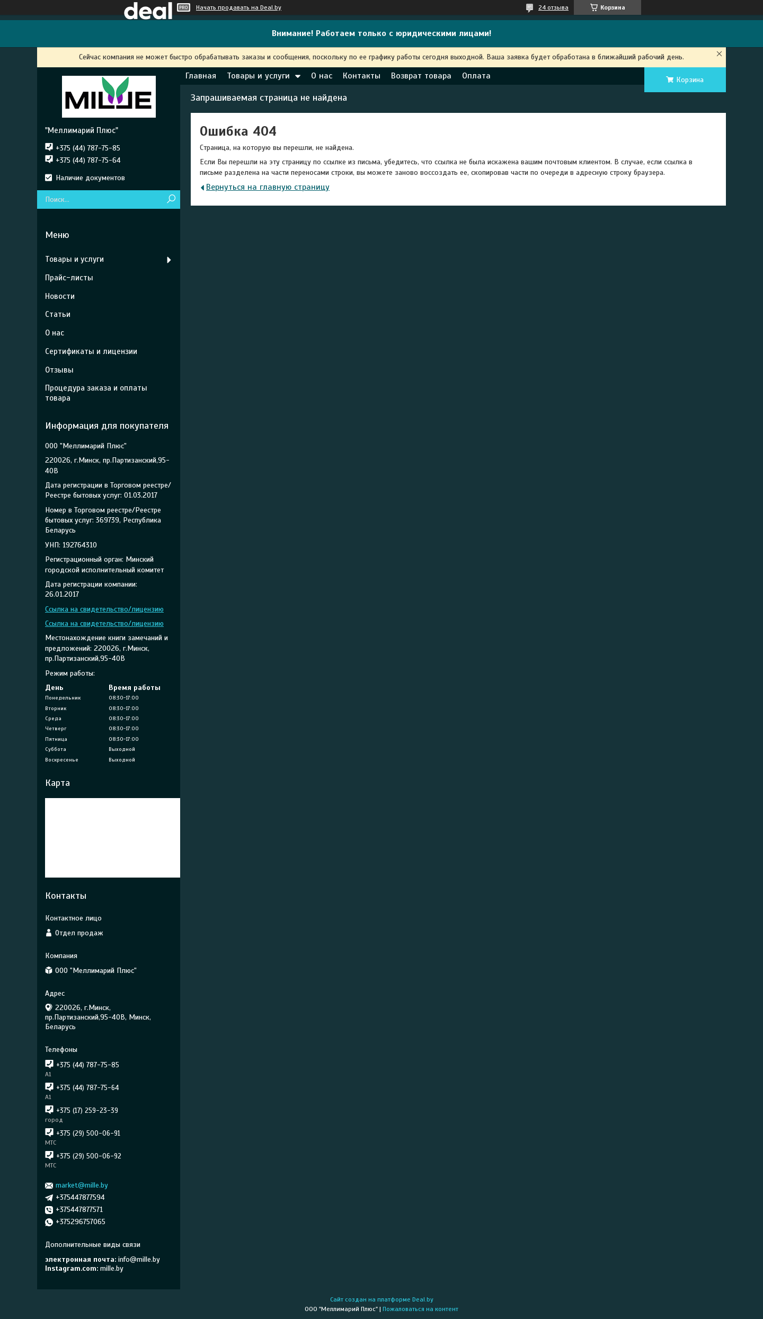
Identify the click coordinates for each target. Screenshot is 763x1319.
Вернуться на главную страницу (268, 187)
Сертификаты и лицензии (91, 351)
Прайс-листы (69, 277)
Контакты (361, 75)
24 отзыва (553, 7)
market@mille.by (82, 1185)
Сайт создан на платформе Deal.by (381, 1299)
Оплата (476, 75)
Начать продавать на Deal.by (238, 7)
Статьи (57, 314)
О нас (321, 75)
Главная (200, 75)
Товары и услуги (258, 75)
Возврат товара (421, 75)
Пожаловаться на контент (420, 1309)
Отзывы (59, 370)
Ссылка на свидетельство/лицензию (104, 609)
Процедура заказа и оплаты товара (96, 393)
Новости (60, 296)
